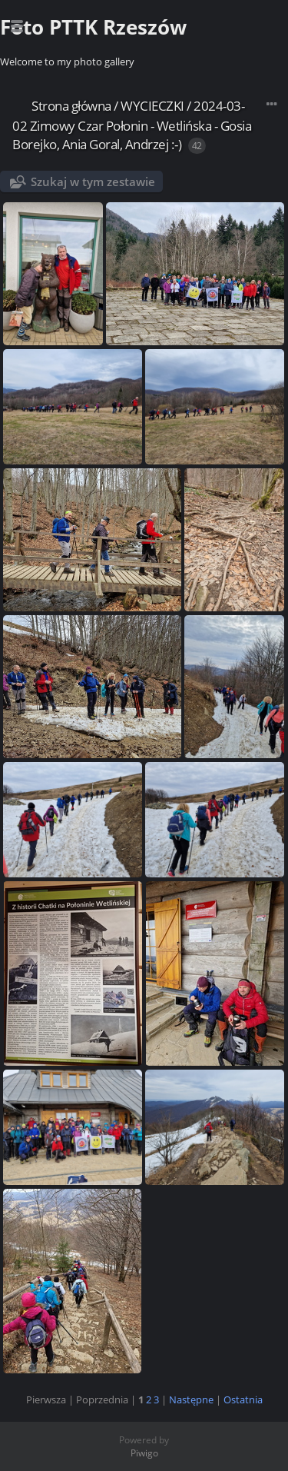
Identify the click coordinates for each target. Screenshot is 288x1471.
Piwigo (144, 1452)
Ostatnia (243, 1399)
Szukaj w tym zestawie (93, 181)
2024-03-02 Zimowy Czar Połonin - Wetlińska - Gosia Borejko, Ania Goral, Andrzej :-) (131, 125)
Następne (191, 1399)
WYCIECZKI (152, 106)
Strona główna (71, 106)
